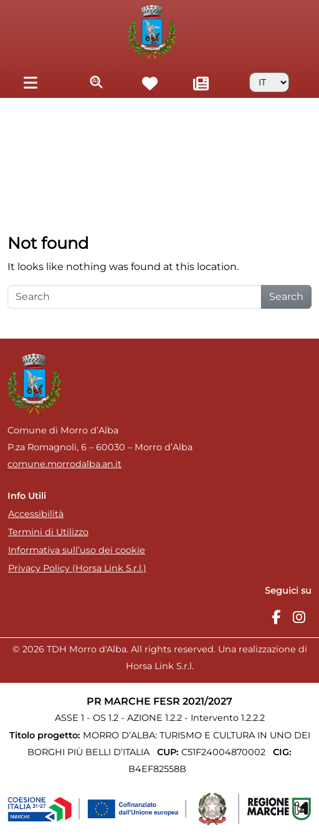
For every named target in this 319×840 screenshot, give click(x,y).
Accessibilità (36, 513)
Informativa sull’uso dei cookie (76, 550)
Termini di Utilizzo (48, 532)
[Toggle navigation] (30, 82)
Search (286, 296)
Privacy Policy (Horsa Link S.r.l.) (77, 568)
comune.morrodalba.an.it (64, 464)
